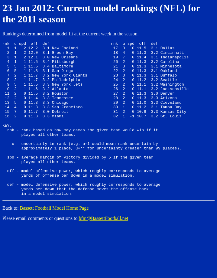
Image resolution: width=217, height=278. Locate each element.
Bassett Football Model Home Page (54, 237)
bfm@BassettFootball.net (103, 248)
